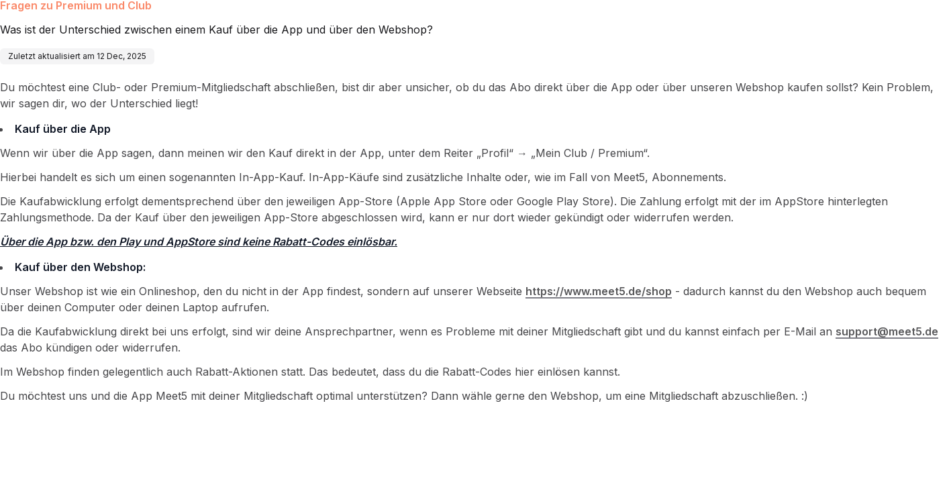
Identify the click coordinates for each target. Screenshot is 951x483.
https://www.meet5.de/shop (598, 291)
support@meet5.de (887, 331)
